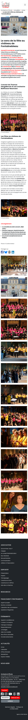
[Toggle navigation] (25, 4)
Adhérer (10, 701)
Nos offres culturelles (7, 634)
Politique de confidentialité (16, 708)
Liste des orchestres (7, 585)
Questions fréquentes (7, 610)
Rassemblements (6, 627)
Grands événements (7, 637)
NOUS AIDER (5, 663)
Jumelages (4, 630)
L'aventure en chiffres (7, 583)
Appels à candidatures (7, 620)
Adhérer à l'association (7, 563)
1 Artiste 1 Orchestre (7, 622)
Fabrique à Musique (6, 625)
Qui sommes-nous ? (7, 548)
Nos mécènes (5, 556)
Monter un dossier (6, 605)
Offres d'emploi (5, 652)
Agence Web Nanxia (22, 714)
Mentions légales (10, 707)
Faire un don (15, 698)
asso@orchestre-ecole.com (9, 687)
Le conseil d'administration (8, 553)
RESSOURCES (5, 592)
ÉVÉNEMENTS (5, 616)
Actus (23, 10)
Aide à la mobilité (6, 632)
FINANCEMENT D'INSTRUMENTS (12, 599)
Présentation (5, 573)
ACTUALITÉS (5, 643)
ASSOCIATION (6, 545)
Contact (4, 690)
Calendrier (4, 649)
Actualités (17, 10)
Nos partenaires (5, 558)
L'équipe (3, 551)
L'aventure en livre (6, 580)
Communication (5, 560)
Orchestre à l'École (6, 10)
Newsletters (4, 654)
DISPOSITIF (5, 570)
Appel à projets (5, 603)
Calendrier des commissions (9, 607)
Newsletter (5, 698)
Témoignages (5, 578)
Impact (3, 575)
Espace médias (5, 657)
